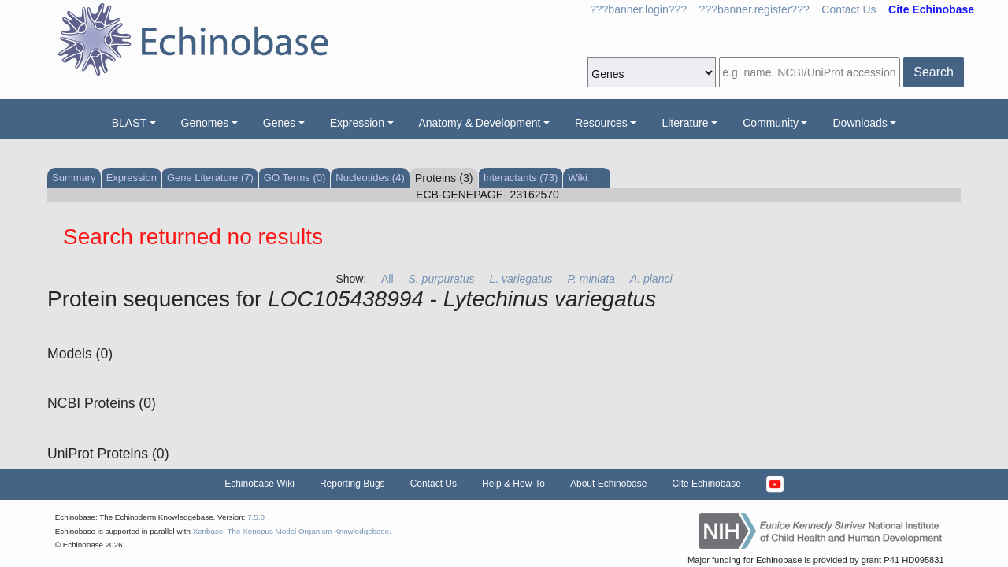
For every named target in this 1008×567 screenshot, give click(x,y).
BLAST (129, 123)
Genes (279, 123)
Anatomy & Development (480, 123)
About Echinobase (608, 483)
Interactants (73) (521, 177)
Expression (357, 123)
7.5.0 (256, 517)
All (387, 278)
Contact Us (848, 9)
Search (934, 72)
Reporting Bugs (352, 483)
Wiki (579, 177)
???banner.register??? (754, 9)
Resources (601, 123)
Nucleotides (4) (369, 177)
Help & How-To (513, 483)
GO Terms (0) (295, 177)
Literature (685, 123)
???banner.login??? (638, 9)
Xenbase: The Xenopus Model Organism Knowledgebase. (292, 531)
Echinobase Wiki (259, 483)
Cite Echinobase (706, 483)
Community (771, 123)
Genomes (205, 123)
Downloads (859, 123)
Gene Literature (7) (210, 177)
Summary (74, 177)
